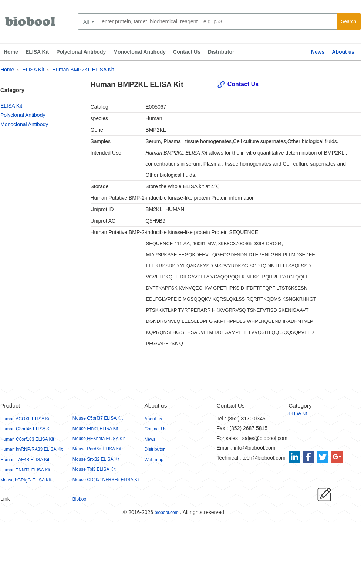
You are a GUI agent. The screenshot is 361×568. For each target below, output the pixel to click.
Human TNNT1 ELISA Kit (25, 470)
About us (343, 52)
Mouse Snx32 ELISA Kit (95, 459)
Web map (154, 459)
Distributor (221, 52)
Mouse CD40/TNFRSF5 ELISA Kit (105, 479)
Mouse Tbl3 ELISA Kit (94, 469)
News (318, 52)
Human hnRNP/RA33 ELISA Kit (31, 449)
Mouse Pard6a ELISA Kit (96, 449)
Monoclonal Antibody (139, 52)
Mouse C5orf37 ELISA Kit (97, 418)
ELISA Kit (37, 52)
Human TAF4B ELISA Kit (24, 459)
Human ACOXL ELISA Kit (25, 419)
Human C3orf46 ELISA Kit (26, 429)
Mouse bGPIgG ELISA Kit (25, 480)
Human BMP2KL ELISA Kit (83, 69)
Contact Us (186, 52)
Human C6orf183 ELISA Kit (27, 439)
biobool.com (167, 512)
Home (11, 52)
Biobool (79, 499)
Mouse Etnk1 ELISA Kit (95, 428)
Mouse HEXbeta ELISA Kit (98, 438)
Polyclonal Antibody (81, 52)
